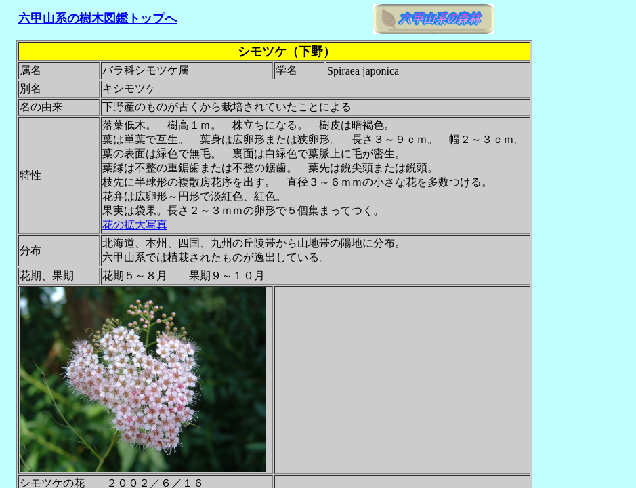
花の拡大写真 (134, 224)
